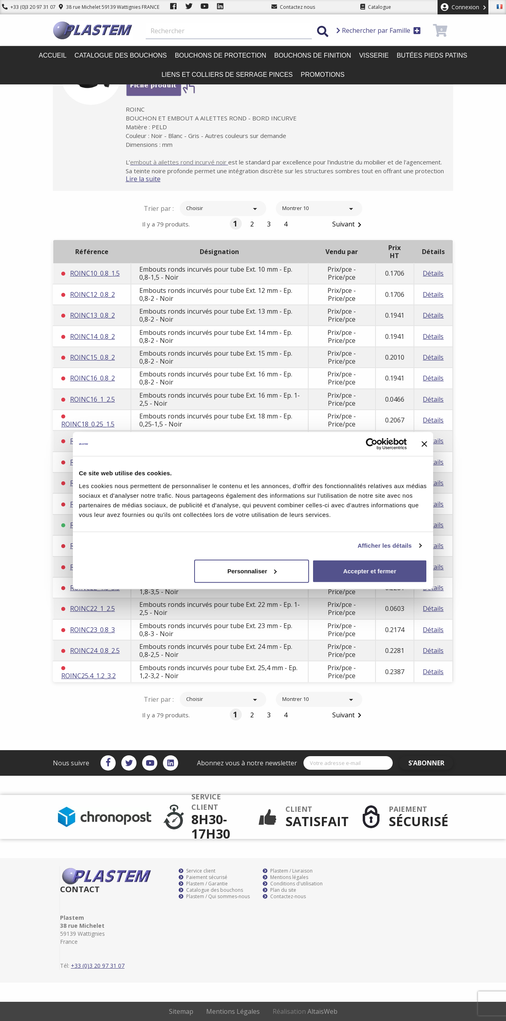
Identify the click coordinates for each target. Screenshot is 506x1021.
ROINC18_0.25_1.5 (87, 424)
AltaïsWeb (322, 1011)
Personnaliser (252, 570)
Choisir (223, 209)
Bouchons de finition (312, 55)
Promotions (322, 74)
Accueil (52, 55)
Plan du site (279, 890)
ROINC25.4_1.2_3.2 (88, 675)
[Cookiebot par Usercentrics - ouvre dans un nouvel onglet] (372, 444)
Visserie (374, 55)
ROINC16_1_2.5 (92, 399)
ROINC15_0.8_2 (92, 357)
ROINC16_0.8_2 (92, 378)
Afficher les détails (384, 545)
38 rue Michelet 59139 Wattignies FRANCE (105, 7)
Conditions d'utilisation (293, 884)
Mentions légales (285, 877)
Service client (197, 871)
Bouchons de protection (220, 55)
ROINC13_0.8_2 (92, 315)
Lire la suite (151, 179)
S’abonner (430, 763)
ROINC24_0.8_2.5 (95, 650)
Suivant (348, 225)
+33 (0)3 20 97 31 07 (27, 7)
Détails (433, 273)
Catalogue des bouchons (120, 55)
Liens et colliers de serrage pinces (227, 74)
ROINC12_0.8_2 (92, 294)
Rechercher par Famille (378, 30)
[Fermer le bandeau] (424, 444)
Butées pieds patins (432, 55)
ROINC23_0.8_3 (92, 629)
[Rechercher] (229, 31)
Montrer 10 (319, 209)
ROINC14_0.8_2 (92, 336)
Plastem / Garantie (203, 884)
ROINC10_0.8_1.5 (95, 273)
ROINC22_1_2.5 (92, 608)
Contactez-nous (284, 896)
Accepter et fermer (369, 570)
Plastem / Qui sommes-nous (214, 896)
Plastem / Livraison (288, 871)
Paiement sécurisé (203, 877)
